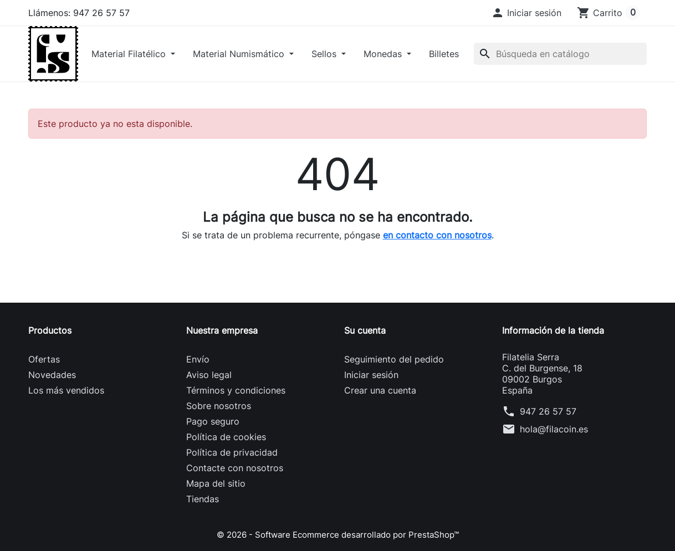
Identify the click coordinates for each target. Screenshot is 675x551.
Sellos (325, 53)
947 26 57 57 (548, 411)
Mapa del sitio (216, 483)
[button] (526, 13)
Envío (197, 359)
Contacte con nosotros (234, 467)
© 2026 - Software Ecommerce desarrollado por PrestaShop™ (338, 534)
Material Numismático (240, 53)
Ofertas (44, 359)
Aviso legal (209, 374)
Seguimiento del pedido (394, 359)
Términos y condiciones (235, 390)
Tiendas (202, 498)
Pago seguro (212, 421)
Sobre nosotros (218, 405)
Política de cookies (226, 436)
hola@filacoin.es (554, 429)
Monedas (384, 53)
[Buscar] (560, 54)
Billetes (444, 53)
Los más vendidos (66, 390)
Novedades (52, 374)
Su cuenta (365, 330)
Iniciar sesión (371, 374)
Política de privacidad (232, 452)
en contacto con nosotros (437, 235)
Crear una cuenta (380, 390)
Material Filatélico (129, 53)
